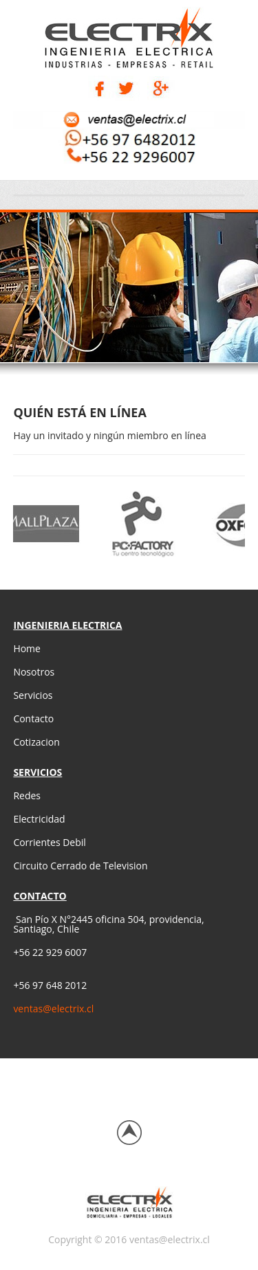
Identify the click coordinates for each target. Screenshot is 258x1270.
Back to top (129, 1132)
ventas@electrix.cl (53, 1008)
